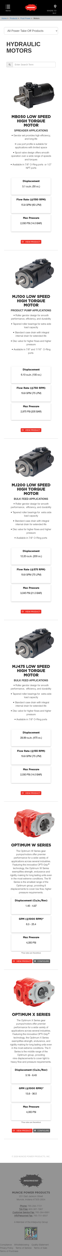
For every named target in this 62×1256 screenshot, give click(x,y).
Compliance (6, 1244)
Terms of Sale (40, 1247)
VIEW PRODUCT (31, 242)
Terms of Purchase (9, 1251)
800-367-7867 (36, 1209)
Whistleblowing (21, 1244)
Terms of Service (23, 1247)
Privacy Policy (6, 1247)
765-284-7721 (35, 1205)
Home (4, 18)
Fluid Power (25, 18)
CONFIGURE (41, 961)
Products (13, 18)
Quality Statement (40, 1244)
